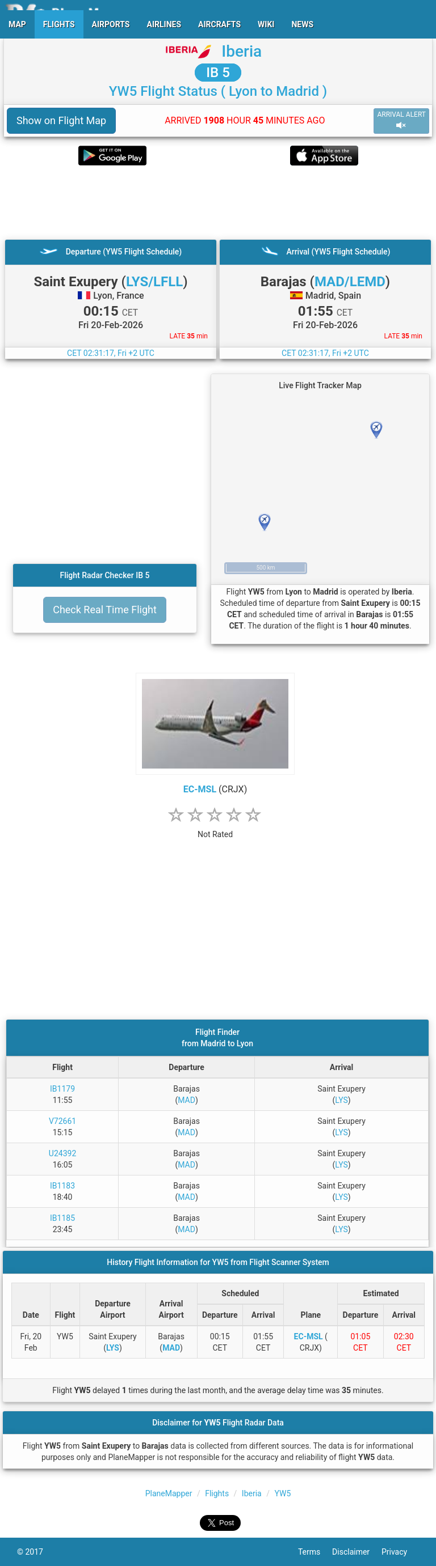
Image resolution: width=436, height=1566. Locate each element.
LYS (341, 1100)
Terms (315, 1551)
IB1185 (62, 1218)
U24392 (62, 1153)
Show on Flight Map (61, 120)
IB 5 (218, 72)
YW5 (282, 1493)
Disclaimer (357, 1551)
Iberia (241, 51)
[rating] (215, 828)
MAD (186, 1100)
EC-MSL (199, 789)
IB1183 (62, 1185)
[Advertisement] (218, 202)
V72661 (62, 1121)
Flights (217, 1493)
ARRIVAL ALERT (401, 120)
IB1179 (62, 1088)
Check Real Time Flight (105, 610)
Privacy (400, 1551)
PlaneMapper (168, 1493)
